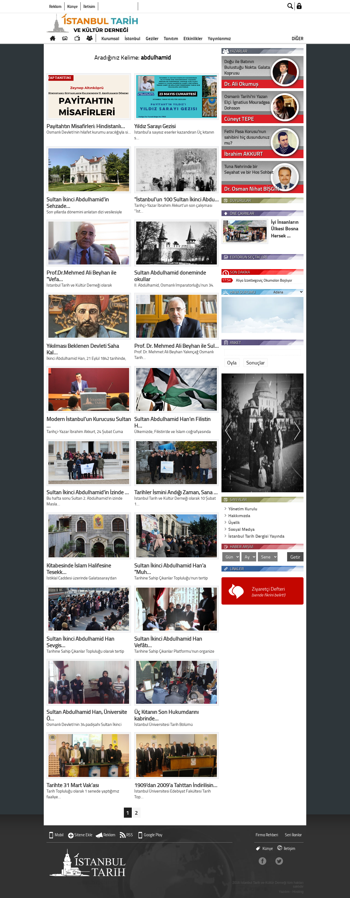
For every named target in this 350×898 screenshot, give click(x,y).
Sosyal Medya (241, 529)
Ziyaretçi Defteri (268, 591)
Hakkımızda (239, 515)
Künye (72, 6)
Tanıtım (171, 38)
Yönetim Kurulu (242, 508)
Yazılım (284, 892)
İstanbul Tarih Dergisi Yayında (256, 536)
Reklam (55, 6)
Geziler (152, 38)
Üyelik (234, 522)
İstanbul (132, 38)
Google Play (153, 835)
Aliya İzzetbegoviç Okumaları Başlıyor (264, 280)
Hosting (298, 892)
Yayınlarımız (219, 38)
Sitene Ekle (83, 835)
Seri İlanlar (293, 835)
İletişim (89, 6)
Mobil (59, 835)
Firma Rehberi (267, 835)
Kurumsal (110, 38)
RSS (129, 835)
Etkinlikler (192, 38)
